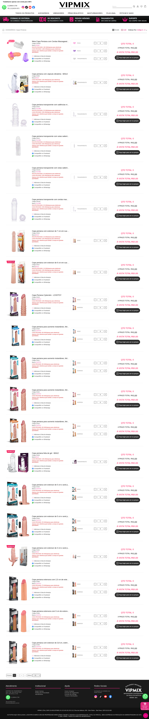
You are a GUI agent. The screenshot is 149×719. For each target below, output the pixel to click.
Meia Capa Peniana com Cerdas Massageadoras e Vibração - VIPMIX (59, 41)
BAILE (37, 78)
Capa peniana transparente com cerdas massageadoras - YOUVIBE (59, 199)
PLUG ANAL (111, 13)
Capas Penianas (21, 30)
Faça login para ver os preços (127, 58)
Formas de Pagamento (72, 693)
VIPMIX (38, 45)
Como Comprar (69, 691)
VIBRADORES (58, 13)
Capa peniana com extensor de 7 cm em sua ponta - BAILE (55, 231)
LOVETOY (38, 299)
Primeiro (9, 675)
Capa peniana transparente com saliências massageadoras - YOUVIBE (60, 105)
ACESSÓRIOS (43, 13)
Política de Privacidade (42, 693)
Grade (115, 30)
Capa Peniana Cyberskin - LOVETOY (46, 295)
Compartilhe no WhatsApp (41, 61)
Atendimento (39, 694)
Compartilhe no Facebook (41, 58)
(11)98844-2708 (9, 7)
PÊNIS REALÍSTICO (75, 13)
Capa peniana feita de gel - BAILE (45, 453)
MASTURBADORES (94, 13)
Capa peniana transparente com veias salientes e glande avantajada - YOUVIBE (63, 136)
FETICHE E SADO (127, 13)
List (123, 30)
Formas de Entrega (71, 694)
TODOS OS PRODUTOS (24, 13)
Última (30, 675)
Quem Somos (39, 691)
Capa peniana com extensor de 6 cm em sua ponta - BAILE (55, 263)
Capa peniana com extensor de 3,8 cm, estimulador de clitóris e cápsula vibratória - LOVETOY (69, 643)
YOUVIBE (38, 108)
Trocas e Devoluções (71, 696)
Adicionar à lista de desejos (41, 56)
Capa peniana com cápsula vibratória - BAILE (50, 74)
